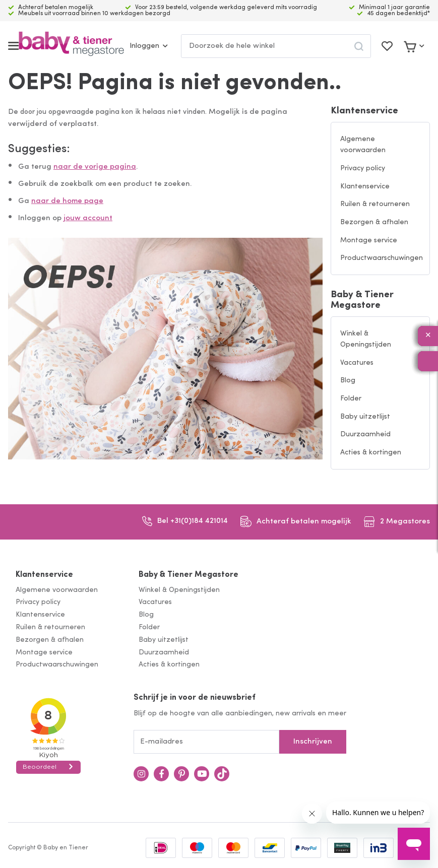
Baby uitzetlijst (365, 417)
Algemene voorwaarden (363, 145)
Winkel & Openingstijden (365, 339)
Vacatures (356, 363)
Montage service (368, 240)
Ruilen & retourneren (375, 204)
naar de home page (67, 201)
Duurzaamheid (365, 434)
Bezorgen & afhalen (374, 222)
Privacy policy (362, 168)
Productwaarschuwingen (381, 258)
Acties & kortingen (370, 452)
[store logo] (71, 46)
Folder (350, 399)
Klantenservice (364, 111)
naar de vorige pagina (94, 167)
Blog (347, 380)
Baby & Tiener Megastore (362, 300)
